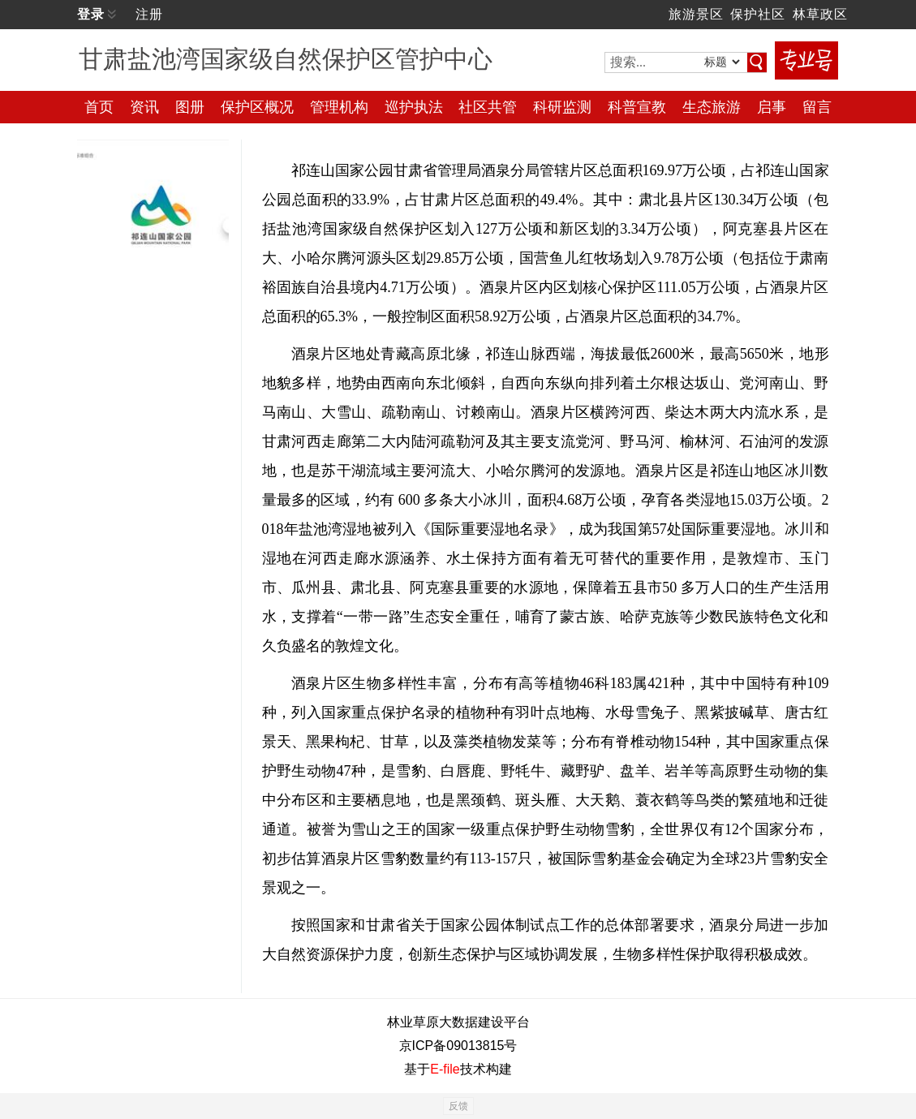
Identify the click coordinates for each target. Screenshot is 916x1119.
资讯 (144, 107)
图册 (189, 107)
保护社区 (757, 14)
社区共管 (487, 107)
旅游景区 (696, 14)
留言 (817, 107)
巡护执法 (414, 107)
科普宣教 (637, 107)
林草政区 (820, 14)
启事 (771, 107)
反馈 (458, 1106)
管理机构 (339, 107)
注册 (149, 14)
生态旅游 (711, 107)
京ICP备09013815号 (458, 1045)
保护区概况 (257, 107)
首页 (99, 107)
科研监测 (562, 107)
